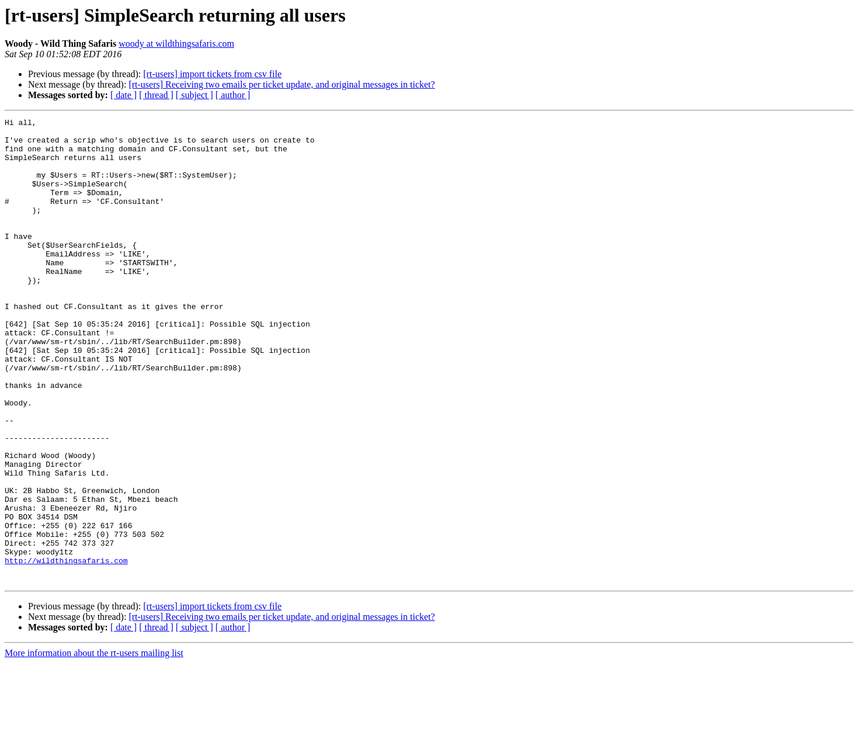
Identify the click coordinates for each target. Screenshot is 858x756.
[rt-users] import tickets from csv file (212, 74)
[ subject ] (194, 95)
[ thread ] (156, 95)
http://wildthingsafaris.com (66, 649)
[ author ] (233, 95)
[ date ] (123, 95)
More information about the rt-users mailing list (94, 746)
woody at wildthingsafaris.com (176, 43)
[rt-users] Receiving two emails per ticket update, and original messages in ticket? (281, 84)
